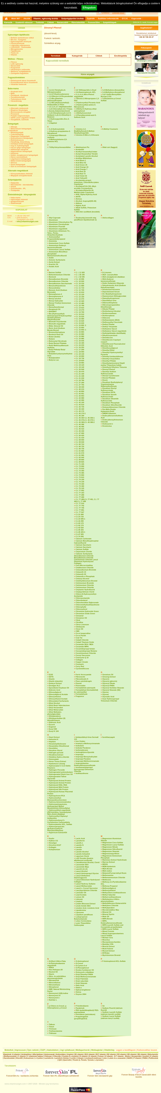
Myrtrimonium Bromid (111, 955)
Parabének (80, 1008)
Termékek (55, 56)
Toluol (51, 1027)
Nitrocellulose (54, 983)
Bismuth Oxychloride (57, 321)
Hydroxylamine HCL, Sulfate (60, 824)
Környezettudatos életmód (22, 174)
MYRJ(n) (105, 953)
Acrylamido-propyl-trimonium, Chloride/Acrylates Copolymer (86, 182)
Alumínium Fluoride (57, 226)
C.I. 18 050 (80, 352)
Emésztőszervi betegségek (22, 138)
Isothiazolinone (82, 773)
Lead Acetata (81, 895)
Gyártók (91, 18)
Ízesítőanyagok (108, 737)
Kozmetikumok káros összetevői (24, 82)
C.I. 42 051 (80, 394)
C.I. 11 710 (80, 288)
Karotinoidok (9, 1058)
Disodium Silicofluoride (112, 405)
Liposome (80, 912)
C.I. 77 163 (80, 493)
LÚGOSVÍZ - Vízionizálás (21, 47)
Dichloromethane (109, 313)
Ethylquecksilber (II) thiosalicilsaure (56, 719)
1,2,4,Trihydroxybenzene (59, 94)
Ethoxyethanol (55, 697)
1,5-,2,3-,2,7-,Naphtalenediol (60, 107)
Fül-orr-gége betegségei (21, 148)
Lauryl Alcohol (82, 871)
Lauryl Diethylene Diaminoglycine (82, 877)
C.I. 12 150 (80, 297)
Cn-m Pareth (81, 635)
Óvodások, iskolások (19, 95)
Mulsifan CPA (107, 944)
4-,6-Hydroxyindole (56, 129)
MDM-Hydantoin (109, 866)
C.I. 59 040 (80, 442)
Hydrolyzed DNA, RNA (58, 785)
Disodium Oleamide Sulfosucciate (110, 400)
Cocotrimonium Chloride (86, 653)
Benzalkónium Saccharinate (60, 283)
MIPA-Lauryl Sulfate (110, 929)
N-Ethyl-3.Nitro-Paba (57, 961)
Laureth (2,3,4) (81, 869)
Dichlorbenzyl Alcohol (111, 311)
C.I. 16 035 (80, 341)
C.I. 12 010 (80, 292)
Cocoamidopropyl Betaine (86, 651)
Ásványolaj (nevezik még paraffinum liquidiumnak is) (85, 219)
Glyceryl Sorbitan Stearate (113, 688)
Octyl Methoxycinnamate (86, 977)
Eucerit (52, 725)
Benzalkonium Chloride (58, 281)
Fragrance (80, 696)
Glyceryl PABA (108, 686)
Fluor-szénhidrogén (84, 681)
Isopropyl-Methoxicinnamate (87, 761)
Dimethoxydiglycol (110, 348)
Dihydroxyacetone (109, 335)
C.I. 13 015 (80, 308)
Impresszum (20, 1050)
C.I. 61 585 (80, 455)
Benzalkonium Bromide (58, 279)
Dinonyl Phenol (108, 369)
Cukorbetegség (17, 134)
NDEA (51, 967)
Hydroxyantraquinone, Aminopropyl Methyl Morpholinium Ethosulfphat (58, 806)
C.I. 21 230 (80, 378)
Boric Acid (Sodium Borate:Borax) (56, 329)
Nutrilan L (53, 1000)
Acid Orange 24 (82, 167)
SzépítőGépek (110, 22)
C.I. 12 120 (80, 294)
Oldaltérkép (109, 1050)
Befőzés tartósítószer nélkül (22, 38)
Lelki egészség (17, 64)
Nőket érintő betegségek (21, 161)
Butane (52, 339)
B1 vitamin (79, 1054)
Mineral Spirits (108, 914)
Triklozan (52, 1033)
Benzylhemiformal (56, 307)
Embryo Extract (55, 683)
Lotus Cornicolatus (83, 921)
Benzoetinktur (54, 288)
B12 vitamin (89, 1054)
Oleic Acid (80, 985)
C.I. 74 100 (80, 479)
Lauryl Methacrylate (84, 886)
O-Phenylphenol (82, 968)
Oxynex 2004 (81, 994)
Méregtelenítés (17, 49)
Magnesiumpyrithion (110, 854)
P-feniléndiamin (82, 1006)
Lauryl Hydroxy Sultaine (85, 884)
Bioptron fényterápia (19, 110)
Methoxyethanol (109, 890)
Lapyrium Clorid (82, 856)
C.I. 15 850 (80, 327)
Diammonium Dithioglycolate (114, 296)
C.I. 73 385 (80, 473)
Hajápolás (15, 183)
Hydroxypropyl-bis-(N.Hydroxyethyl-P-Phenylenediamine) (56, 828)
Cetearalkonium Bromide (86, 570)
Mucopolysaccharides (111, 942)
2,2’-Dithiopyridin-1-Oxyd (86, 90)
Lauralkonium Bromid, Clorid (88, 862)
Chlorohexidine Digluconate (87, 602)
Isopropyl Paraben (83, 759)
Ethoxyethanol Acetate (58, 699)
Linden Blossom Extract (85, 904)
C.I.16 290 (80, 521)
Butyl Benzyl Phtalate (58, 343)
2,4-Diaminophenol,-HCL (86, 92)
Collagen (79, 660)
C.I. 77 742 (80, 506)
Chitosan (48, 1056)
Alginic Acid (81, 205)
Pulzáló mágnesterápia (20, 116)
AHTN (78, 197)
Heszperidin (136, 1056)
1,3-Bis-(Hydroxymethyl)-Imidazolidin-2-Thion (58, 104)
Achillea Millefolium (84, 158)
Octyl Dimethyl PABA (84, 974)
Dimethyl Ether (108, 350)
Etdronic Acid (54, 690)
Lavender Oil (81, 893)
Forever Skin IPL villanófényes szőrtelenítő (61, 1075)
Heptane (52, 742)
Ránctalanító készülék (146, 73)
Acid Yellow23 (81, 178)
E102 (51, 674)
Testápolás (15, 190)
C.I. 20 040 (80, 369)
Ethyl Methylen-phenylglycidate (54, 713)
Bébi (13, 93)
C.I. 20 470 (80, 372)
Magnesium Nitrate (110, 847)
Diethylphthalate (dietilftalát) (114, 333)
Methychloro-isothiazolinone (114, 893)
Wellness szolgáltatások (21, 71)
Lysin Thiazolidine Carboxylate (82, 924)
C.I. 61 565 (80, 451)
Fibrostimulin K (82, 679)
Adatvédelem (52, 1050)
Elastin (52, 679)
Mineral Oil (106, 912)
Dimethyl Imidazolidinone (112, 356)
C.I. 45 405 (80, 427)
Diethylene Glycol (109, 329)
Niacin (51, 974)
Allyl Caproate (55, 218)
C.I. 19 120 (80, 365)
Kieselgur (53, 843)
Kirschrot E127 (55, 845)
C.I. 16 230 (80, 345)
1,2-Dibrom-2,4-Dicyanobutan (61, 96)
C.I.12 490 (80, 514)
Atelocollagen (108, 218)
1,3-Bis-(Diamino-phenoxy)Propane (55, 99)
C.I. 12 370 (80, 299)
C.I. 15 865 (80, 332)
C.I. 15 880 (80, 334)
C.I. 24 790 (80, 380)
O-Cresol (79, 963)
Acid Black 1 (81, 160)
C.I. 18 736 (80, 358)
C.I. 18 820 (80, 361)
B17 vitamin (101, 1054)
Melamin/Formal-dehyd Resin (114, 873)
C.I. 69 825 (80, 462)
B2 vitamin (111, 1054)
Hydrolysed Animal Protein (60, 781)
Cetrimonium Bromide (85, 583)
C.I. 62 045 (80, 457)
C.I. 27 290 (80, 383)
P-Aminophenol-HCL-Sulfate (114, 961)
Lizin (105, 1058)
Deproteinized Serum (111, 292)
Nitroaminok (54, 980)
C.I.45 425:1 (80, 532)
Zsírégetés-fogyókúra (19, 73)
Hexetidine (53, 748)
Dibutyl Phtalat (108, 309)
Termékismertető (18, 97)
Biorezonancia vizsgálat (21, 112)
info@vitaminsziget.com (27, 221)
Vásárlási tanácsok (18, 84)
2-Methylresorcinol (83, 113)
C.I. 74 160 (80, 484)
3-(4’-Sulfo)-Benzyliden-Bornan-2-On (111, 95)
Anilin (51, 258)
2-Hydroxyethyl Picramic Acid (88, 103)
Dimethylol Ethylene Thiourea (114, 367)
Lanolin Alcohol (82, 852)
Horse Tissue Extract (57, 761)
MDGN (105, 864)
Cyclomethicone (82, 669)
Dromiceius (107, 426)
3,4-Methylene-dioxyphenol (113, 92)
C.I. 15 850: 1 (81, 330)
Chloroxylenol (81, 609)
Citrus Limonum (82, 624)
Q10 (60, 1060)
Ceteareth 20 (81, 574)
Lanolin (79, 847)
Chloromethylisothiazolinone (87, 605)
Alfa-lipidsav (38, 1054)
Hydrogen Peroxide (57, 770)
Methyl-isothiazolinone (111, 897)
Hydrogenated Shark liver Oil (61, 774)
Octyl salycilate (82, 981)
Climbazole (80, 627)
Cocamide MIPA (82, 646)
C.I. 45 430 (80, 431)
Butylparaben (54, 358)
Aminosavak (49, 1054)
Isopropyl (79, 754)
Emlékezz (105, 13)
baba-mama (15, 198)
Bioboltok (9, 1050)
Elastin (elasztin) (56, 681)
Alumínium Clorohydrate (59, 224)
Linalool (79, 901)
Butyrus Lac (54, 360)
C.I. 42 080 (80, 398)
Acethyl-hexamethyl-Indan (86, 152)
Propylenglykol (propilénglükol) (81, 1018)
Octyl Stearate (81, 983)
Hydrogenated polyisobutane (61, 772)
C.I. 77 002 (80, 490)
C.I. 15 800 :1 (81, 325)
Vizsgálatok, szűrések (20, 120)
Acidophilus (26, 1054)
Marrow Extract (108, 862)
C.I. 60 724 (80, 444)
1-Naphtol (53, 123)
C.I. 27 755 (80, 385)
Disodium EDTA (108, 392)
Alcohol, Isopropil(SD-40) (86, 201)
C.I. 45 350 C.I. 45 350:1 (85, 418)
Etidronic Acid (55, 722)
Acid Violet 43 (81, 176)
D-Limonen (106, 272)
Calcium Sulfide (82, 549)
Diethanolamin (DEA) (110, 320)
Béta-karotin (153, 1054)
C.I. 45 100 (80, 409)
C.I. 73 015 (80, 468)
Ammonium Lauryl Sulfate (59, 249)
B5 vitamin (132, 1054)
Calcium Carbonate (83, 539)
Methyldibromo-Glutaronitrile (114, 903)
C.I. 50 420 (80, 435)
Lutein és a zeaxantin (117, 1058)
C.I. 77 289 (80, 497)
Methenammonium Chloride (113, 877)
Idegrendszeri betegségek (21, 151)
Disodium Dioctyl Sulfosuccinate (109, 389)
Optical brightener (83, 990)
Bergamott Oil (54, 309)
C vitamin (22, 1056)
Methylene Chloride (110, 905)
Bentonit (52, 277)
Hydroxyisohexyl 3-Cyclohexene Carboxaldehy (58, 821)
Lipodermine (81, 910)
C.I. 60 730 (80, 449)
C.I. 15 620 (80, 321)
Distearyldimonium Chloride (113, 407)
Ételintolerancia (17, 140)
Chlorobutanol (81, 600)
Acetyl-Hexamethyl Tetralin (87, 154)
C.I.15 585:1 (80, 519)
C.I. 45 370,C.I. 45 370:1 (85, 420)
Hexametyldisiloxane (57, 744)
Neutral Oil (53, 972)
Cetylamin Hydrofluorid (85, 590)
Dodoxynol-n (107, 424)
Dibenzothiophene (109, 303)
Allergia (14, 127)
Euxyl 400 (53, 729)
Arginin (70, 1054)
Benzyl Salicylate (56, 301)
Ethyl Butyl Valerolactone (59, 705)
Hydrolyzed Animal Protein (60, 783)
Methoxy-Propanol (109, 886)
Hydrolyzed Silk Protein (58, 789)
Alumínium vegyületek (58, 229)
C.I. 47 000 (80, 433)
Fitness (14, 62)
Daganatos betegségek (20, 136)
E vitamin (93, 1056)
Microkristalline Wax (110, 910)
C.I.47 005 (80, 534)
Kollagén (52, 847)
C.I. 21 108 (80, 376)
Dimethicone (107, 338)
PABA (145, 1058)
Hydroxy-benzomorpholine (60, 802)
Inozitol (146, 1056)
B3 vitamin (121, 1054)
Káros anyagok (87, 74)
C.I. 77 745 (80, 508)
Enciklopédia (120, 56)
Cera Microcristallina (84, 565)
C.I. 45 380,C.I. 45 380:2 (85, 422)
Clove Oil (79, 629)
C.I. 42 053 (80, 396)
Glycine (105, 692)
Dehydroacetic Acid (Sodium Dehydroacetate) (113, 286)
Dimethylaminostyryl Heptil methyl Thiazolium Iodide (113, 364)
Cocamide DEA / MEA (84, 644)
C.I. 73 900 (80, 475)
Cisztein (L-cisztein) (70, 1056)
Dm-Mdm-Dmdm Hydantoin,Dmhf (108, 410)
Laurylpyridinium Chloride (86, 890)
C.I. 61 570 (80, 453)
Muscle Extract (108, 946)
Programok (15, 68)
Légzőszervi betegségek (21, 159)
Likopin (80, 1058)
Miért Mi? (15, 18)
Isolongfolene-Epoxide (85, 752)
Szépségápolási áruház (72, 18)
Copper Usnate (82, 662)
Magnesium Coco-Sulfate (112, 843)
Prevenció (15, 114)
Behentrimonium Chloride (59, 275)
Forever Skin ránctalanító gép (100, 1075)
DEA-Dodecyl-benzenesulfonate (108, 280)
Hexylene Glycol (55, 750)
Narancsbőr (62, 22)
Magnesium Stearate (110, 851)
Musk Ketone (107, 949)
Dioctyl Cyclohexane (110, 376)
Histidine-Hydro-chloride (59, 757)
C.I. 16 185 (80, 343)
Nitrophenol (54, 987)
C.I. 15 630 (80, 323)
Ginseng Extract (109, 677)
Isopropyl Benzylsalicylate (86, 757)
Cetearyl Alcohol (82, 579)
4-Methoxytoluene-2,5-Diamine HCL (57, 140)
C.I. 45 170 (80, 411)
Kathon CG (53, 841)
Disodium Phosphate (110, 403)
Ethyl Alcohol (54, 703)
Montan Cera (107, 938)
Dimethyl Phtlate (109, 361)
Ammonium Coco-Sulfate (59, 243)
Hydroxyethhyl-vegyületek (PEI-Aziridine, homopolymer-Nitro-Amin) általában (59, 812)
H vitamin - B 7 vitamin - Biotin (117, 1056)
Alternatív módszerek (19, 108)
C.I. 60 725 (80, 446)
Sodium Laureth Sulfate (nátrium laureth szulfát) (111, 1013)
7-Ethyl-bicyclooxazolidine (60, 147)
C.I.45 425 (80, 530)
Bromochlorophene (57, 332)
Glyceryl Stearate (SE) (111, 690)
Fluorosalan (80, 686)
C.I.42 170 (80, 525)
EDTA (51, 677)
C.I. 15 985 (80, 338)
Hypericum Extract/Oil (58, 832)
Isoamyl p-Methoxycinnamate (88, 743)
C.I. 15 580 (80, 319)
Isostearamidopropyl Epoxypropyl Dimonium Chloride (83, 769)
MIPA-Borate (107, 919)
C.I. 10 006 (80, 279)
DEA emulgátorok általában (113, 277)
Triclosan (52, 1029)
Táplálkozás (16, 51)
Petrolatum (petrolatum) (85, 1014)
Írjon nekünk (33, 1050)
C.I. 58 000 (80, 440)
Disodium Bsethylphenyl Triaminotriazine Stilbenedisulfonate (111, 384)
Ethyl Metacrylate (56, 710)
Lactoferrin (80, 841)
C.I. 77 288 (80, 495)
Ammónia (53, 241)
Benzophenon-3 (55, 294)
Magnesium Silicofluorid (112, 849)
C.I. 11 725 (80, 290)
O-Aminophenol (82, 961)
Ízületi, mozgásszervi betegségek (24, 155)
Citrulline (79, 622)
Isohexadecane (82, 750)
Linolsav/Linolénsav (93, 1058)
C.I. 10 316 (80, 283)
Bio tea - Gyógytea (18, 40)
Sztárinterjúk (16, 203)
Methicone (106, 880)
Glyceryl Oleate (108, 683)
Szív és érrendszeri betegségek (23, 166)
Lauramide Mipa (82, 867)
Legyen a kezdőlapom (126, 1050)
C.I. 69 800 (80, 460)
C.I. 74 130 (80, 482)
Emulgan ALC (54, 686)
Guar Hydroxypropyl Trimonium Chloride (110, 700)
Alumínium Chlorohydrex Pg (60, 222)
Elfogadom (89, 7)
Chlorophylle (81, 607)
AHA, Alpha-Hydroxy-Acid (86, 194)
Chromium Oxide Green (85, 613)
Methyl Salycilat (108, 895)
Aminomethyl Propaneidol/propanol (56, 238)
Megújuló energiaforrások (21, 176)
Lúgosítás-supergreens (20, 45)
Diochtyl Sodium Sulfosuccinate (108, 373)
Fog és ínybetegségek (20, 146)
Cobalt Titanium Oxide (85, 642)
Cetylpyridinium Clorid (85, 592)
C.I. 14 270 (80, 310)
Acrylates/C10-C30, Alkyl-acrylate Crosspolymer (85, 187)
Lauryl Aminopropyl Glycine (87, 873)
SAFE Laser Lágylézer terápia (23, 118)
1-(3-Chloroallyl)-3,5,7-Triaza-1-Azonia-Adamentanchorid (59, 110)
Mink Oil (105, 916)
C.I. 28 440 (80, 387)
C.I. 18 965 (80, 363)
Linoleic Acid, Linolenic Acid (87, 908)
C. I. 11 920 (80, 272)
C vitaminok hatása (35, 1056)
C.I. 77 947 (80, 512)
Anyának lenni (16, 91)
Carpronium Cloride (84, 551)
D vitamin (84, 1056)
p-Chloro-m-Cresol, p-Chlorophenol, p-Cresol (57, 1007)
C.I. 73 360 (80, 471)
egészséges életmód (19, 199)
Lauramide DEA (82, 865)
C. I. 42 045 (80, 277)
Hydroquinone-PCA (57, 796)
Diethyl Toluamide (109, 327)
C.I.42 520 (80, 528)
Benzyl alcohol (55, 299)
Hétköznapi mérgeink (19, 149)
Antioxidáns (61, 1054)
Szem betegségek (18, 164)
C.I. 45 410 (80, 429)
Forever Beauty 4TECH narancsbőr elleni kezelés (139, 1075)
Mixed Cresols (108, 931)
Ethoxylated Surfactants (59, 701)
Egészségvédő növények (21, 41)
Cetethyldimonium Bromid (86, 581)
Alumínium (53, 220)
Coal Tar (79, 638)
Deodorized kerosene (111, 289)
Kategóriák (77, 56)
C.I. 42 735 (80, 407)
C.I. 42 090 (80, 400)
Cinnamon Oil (81, 618)
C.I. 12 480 (80, 303)
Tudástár (40, 22)
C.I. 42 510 (80, 405)
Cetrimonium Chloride (85, 585)
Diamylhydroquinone (110, 298)
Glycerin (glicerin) (109, 681)
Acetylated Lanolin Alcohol (87, 156)
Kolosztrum (28, 1058)
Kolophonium (54, 849)
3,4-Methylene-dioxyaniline (113, 90)
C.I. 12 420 (80, 301)
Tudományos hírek (18, 99)
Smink (13, 187)
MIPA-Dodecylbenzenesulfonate (111, 922)
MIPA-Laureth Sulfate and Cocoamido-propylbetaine (112, 926)
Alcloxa (79, 199)
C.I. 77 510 (80, 503)
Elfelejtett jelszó (118, 13)
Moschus (106, 940)
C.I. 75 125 (80, 488)
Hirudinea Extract (56, 755)
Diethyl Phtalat (108, 324)
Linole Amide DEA (83, 906)
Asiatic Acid (54, 266)
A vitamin (16, 1054)
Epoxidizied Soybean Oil (59, 688)
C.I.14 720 (80, 517)
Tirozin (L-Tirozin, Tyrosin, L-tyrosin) (88, 1060)
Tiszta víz (15, 53)
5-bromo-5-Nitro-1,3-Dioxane (87, 135)
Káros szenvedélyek (19, 157)
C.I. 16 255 (80, 347)
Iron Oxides (80, 741)
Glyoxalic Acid (108, 697)
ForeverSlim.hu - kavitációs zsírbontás (22, 1075)
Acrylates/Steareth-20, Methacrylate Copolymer (84, 191)
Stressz (14, 163)
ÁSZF (42, 1050)
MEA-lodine (107, 871)
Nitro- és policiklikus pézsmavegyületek (56, 977)
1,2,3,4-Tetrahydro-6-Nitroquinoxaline (56, 91)
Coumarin (80, 664)
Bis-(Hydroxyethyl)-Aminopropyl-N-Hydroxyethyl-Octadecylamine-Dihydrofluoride (59, 316)
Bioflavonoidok (10, 1056)
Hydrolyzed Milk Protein (59, 787)
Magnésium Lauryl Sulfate (113, 845)
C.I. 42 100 (80, 402)
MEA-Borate (107, 869)
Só (103, 1006)
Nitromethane (54, 985)
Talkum (52, 1024)
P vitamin (137, 1058)
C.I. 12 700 (80, 305)
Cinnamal (79, 616)
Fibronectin (80, 677)
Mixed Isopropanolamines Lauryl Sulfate (112, 934)
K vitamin (154, 1056)
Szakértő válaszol (23, 22)
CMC (78, 631)
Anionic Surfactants (57, 260)
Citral (78, 620)
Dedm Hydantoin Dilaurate (113, 283)
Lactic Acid (80, 838)
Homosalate (54, 759)
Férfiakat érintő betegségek (22, 144)
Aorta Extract (54, 262)
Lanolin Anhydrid (83, 854)
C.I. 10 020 (80, 281)
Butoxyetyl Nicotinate (58, 341)
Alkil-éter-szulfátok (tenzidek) (88, 212)
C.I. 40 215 (80, 389)
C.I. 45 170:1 (81, 413)
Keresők (8, 22)
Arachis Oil (53, 264)
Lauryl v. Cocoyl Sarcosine (87, 888)
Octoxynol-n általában (85, 972)
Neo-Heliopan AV (56, 970)
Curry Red (80, 666)
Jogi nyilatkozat (67, 1050)
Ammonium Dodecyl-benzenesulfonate (56, 246)
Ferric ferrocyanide (83, 674)
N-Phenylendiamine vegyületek (56, 964)
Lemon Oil (80, 897)
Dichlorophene (108, 316)
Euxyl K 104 (54, 731)
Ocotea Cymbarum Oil (85, 970)
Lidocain (79, 899)
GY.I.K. (125, 18)
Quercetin (67, 1060)
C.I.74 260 (80, 536)
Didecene (106, 318)
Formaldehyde (81, 694)
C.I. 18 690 (80, 356)
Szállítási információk (108, 18)
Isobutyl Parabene (83, 748)
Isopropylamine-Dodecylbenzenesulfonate (84, 764)
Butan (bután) (54, 337)
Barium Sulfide (55, 272)
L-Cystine (39, 1058)
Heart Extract (54, 737)
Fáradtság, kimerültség (20, 142)
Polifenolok (153, 1058)
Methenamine (107, 875)
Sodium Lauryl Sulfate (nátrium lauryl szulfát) (111, 1017)
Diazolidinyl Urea (109, 300)
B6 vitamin (142, 1054)
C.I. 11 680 (80, 286)
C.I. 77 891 (80, 510)
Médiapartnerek (83, 1050)
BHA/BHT (53, 311)
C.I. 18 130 (80, 354)
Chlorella (57, 1056)
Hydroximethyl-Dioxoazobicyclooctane (57, 799)
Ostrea (78, 992)
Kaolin (51, 838)
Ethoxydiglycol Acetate (58, 694)
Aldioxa (79, 203)
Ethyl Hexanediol (56, 708)
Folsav (101, 1056)
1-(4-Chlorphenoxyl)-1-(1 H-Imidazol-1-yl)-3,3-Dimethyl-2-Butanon (59, 115)
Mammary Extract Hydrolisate (114, 860)
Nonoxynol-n (54, 998)
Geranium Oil (107, 674)
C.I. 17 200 (80, 349)
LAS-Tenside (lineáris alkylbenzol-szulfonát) (83, 859)
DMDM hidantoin (109, 413)
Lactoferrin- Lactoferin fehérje (56, 1058)
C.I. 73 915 (80, 477)
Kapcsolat (136, 18)
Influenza (14, 153)
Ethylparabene (55, 716)
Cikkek (50, 22)
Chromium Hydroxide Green (87, 611)
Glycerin (105, 679)
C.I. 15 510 (80, 314)
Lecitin (73, 1058)
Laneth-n (79, 843)
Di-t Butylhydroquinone (112, 294)
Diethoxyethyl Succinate (112, 322)
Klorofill (19, 1058)
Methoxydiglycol (109, 888)
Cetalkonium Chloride (85, 568)
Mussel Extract (108, 951)
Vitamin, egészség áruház (45, 18)
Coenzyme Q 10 (82, 658)
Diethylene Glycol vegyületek (114, 331)
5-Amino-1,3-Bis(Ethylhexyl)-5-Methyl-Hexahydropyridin (84, 131)
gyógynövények (17, 201)
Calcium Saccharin (83, 545)
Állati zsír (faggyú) (109, 147)
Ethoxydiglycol (55, 692)
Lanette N (79, 845)
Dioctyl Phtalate (108, 378)
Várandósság (16, 101)
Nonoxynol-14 (54, 995)
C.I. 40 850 (80, 391)
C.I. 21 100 (80, 374)
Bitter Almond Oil (56, 326)
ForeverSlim (94, 22)
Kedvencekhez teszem (147, 1050)
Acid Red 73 (81, 174)
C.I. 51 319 (80, 438)
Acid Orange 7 (81, 169)
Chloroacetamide (83, 598)
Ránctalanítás (78, 22)
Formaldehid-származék (85, 688)
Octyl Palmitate (82, 979)
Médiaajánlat (97, 1050)
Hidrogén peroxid (56, 753)
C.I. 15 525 (80, 316)
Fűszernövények (17, 43)
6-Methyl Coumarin (110, 129)
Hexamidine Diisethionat (59, 746)
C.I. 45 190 (80, 416)
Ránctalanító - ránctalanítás (22, 185)
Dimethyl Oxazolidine (111, 359)
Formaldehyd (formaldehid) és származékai (86, 691)
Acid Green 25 (81, 165)
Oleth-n (79, 988)
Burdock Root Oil (56, 334)
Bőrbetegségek (17, 132)
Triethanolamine (55, 1031)
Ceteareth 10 (81, 572)
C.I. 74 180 (80, 486)
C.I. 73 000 (80, 466)
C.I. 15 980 (80, 336)
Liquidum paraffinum (84, 915)
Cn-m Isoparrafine (83, 633)
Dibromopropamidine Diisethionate (110, 306)
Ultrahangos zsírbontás (20, 69)
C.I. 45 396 (80, 424)
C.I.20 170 (80, 523)
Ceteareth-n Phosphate (85, 576)
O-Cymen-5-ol (81, 966)
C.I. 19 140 (80, 367)
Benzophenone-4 (56, 296)
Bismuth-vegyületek (57, 324)
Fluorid (78, 683)
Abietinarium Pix (82, 147)
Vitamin (14, 55)
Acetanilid (80, 149)
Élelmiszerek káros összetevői (23, 80)
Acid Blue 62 (81, 163)
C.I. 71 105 (80, 464)
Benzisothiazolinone (57, 286)
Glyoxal (105, 694)
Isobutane (80, 746)
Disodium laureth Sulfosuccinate (109, 396)
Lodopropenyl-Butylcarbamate (81, 918)
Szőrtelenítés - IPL (18, 188)
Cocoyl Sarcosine (83, 655)
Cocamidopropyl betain (85, 649)
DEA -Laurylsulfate (110, 275)
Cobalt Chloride (82, 640)
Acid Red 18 (81, 171)
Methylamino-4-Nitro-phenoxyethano (110, 900)
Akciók (26, 18)
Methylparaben (108, 908)
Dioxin (105, 380)
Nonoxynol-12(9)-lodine (58, 993)
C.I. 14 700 (80, 312)
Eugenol (52, 727)
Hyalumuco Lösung (57, 764)
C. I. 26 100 (80, 275)
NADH (129, 1058)
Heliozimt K (53, 739)
